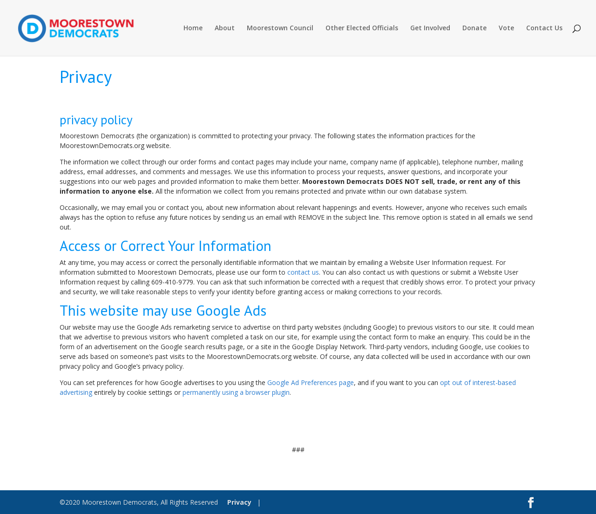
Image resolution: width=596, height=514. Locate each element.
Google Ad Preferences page (310, 382)
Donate (474, 28)
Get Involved (430, 28)
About (225, 28)
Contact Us (544, 28)
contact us (303, 272)
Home (193, 28)
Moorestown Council (280, 28)
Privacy (239, 502)
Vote (506, 28)
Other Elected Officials (361, 28)
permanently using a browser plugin (236, 392)
